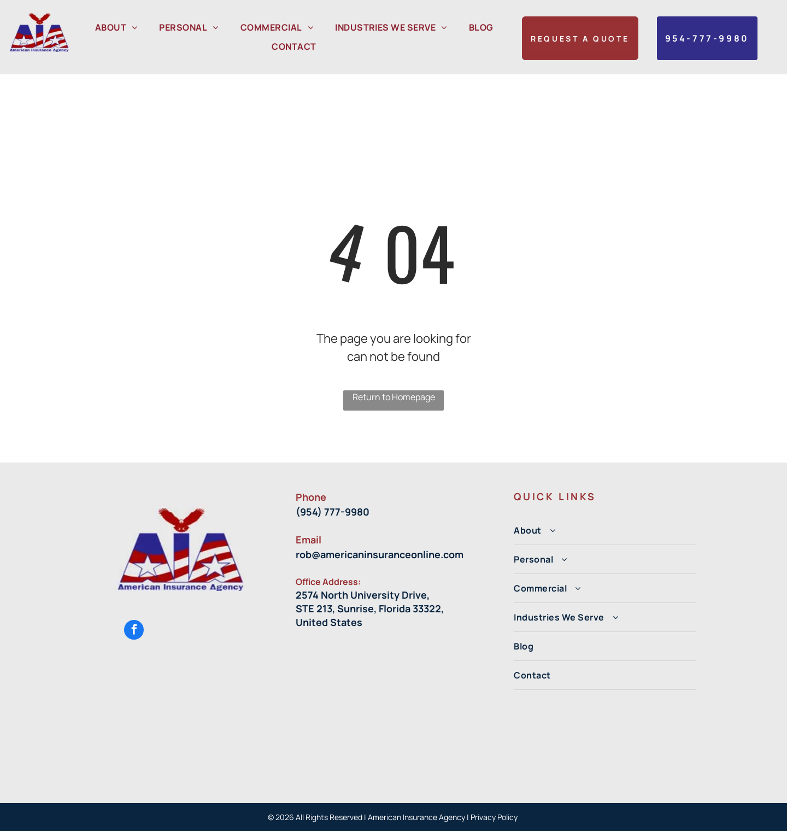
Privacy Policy (495, 817)
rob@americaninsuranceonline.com (379, 554)
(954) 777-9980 (332, 511)
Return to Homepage (394, 397)
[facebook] (134, 631)
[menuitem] (116, 27)
